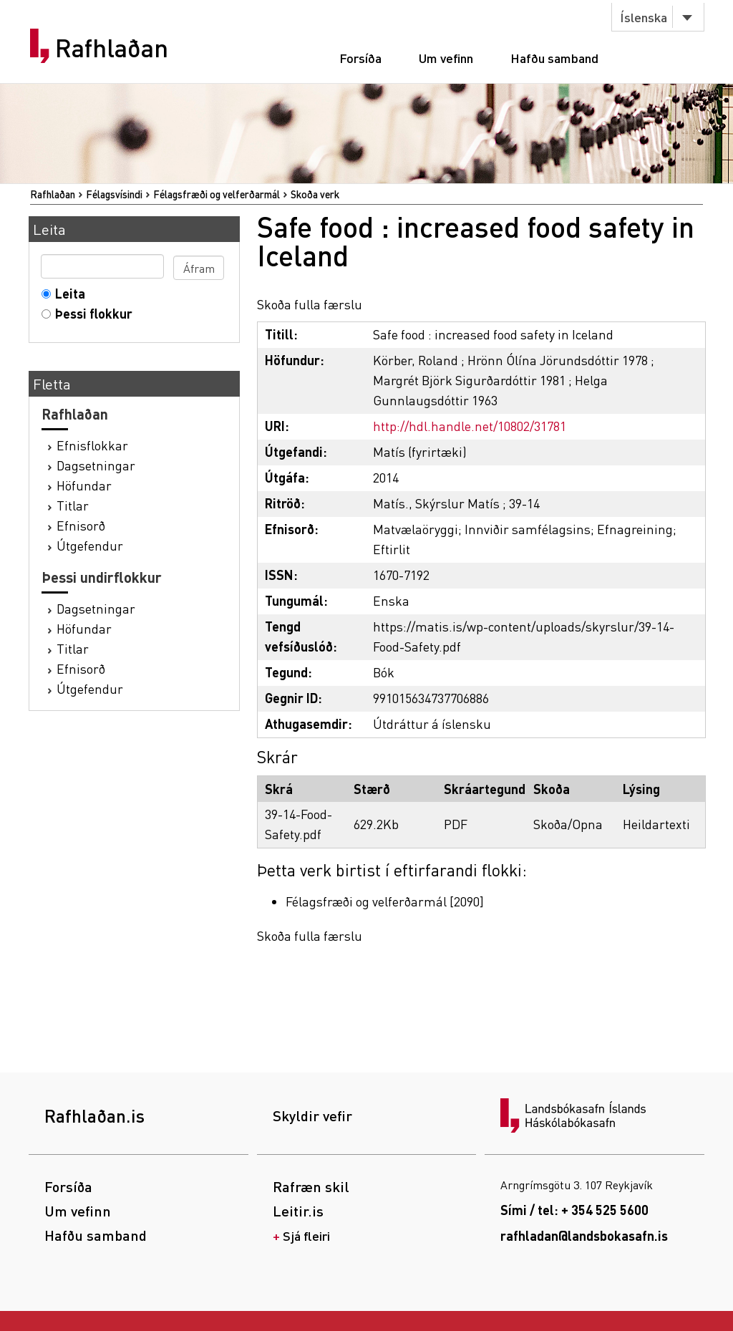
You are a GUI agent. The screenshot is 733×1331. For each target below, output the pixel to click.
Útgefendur (90, 545)
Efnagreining (635, 529)
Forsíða (360, 57)
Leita (67, 293)
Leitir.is (298, 1210)
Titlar (73, 505)
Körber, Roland (415, 360)
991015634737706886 (431, 697)
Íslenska (643, 17)
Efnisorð (81, 525)
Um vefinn (446, 57)
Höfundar (84, 485)
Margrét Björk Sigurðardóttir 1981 (469, 380)
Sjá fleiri (306, 1235)
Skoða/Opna (568, 823)
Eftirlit (391, 549)
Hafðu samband (554, 57)
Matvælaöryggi (415, 529)
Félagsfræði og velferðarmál (216, 194)
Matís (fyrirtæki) (420, 451)
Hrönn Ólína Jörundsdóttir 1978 (557, 360)
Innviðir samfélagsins (528, 529)
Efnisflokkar (92, 445)
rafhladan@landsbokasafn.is (584, 1235)
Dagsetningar (96, 465)
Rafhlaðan (111, 48)
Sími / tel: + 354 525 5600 (574, 1209)
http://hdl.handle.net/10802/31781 (469, 425)
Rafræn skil (311, 1186)
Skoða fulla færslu (309, 304)
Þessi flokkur (90, 313)
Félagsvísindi (114, 194)
